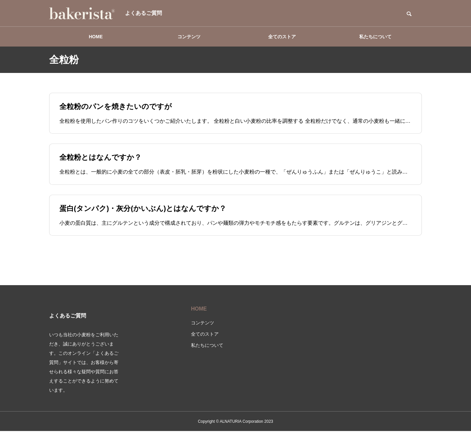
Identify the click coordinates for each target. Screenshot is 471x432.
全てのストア (282, 36)
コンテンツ (189, 36)
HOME (96, 36)
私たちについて (375, 36)
